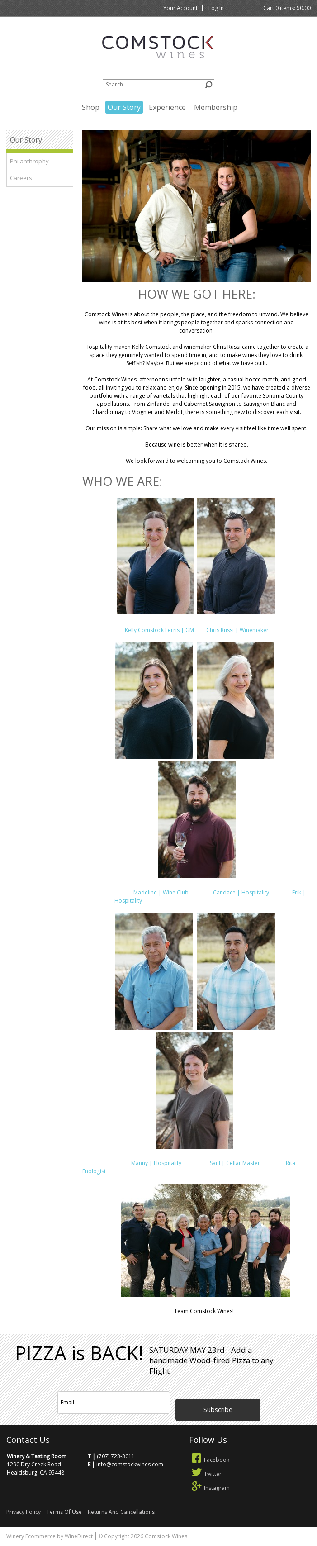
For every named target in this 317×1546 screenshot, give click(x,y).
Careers (21, 178)
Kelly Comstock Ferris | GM (160, 630)
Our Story (124, 107)
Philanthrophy (29, 161)
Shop (90, 107)
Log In (216, 8)
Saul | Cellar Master (222, 1163)
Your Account (180, 8)
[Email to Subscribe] (113, 1402)
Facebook (209, 1460)
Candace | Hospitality (241, 892)
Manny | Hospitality (155, 1163)
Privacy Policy (23, 1512)
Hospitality (128, 900)
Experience (167, 107)
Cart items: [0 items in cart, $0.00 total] (287, 8)
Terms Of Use (64, 1512)
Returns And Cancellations (121, 1512)
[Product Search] (158, 84)
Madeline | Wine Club (163, 892)
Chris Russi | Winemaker (235, 630)
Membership (215, 107)
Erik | (298, 892)
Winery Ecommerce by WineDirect (49, 1536)
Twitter (205, 1474)
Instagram (209, 1488)
